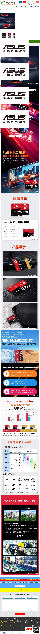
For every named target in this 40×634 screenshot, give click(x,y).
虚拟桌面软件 (26, 6)
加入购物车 (2, 62)
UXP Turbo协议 (30, 4)
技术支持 (37, 6)
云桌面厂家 (14, 6)
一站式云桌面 (20, 6)
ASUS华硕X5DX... (3, 81)
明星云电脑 (32, 6)
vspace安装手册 (30, 3)
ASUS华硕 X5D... (2, 57)
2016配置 (34, 3)
